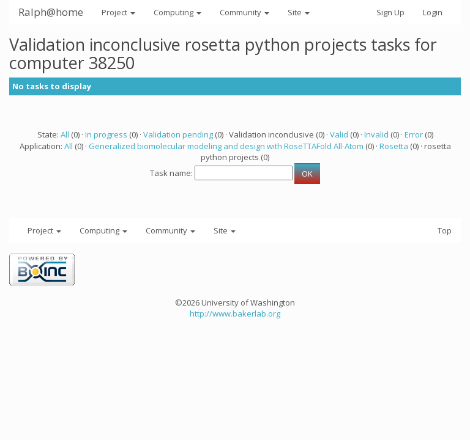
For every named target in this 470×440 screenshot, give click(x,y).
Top (445, 230)
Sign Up (390, 12)
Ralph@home (50, 12)
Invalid (376, 134)
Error (414, 134)
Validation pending (178, 134)
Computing (177, 12)
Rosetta (393, 146)
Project (118, 12)
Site (299, 12)
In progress (106, 134)
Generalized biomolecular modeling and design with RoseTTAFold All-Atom (226, 146)
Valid (339, 134)
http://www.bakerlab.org (235, 313)
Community (244, 12)
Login (432, 12)
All (65, 134)
